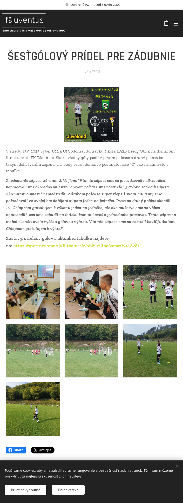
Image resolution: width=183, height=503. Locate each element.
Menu (176, 23)
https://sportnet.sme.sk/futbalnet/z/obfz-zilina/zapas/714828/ (76, 245)
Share (15, 450)
